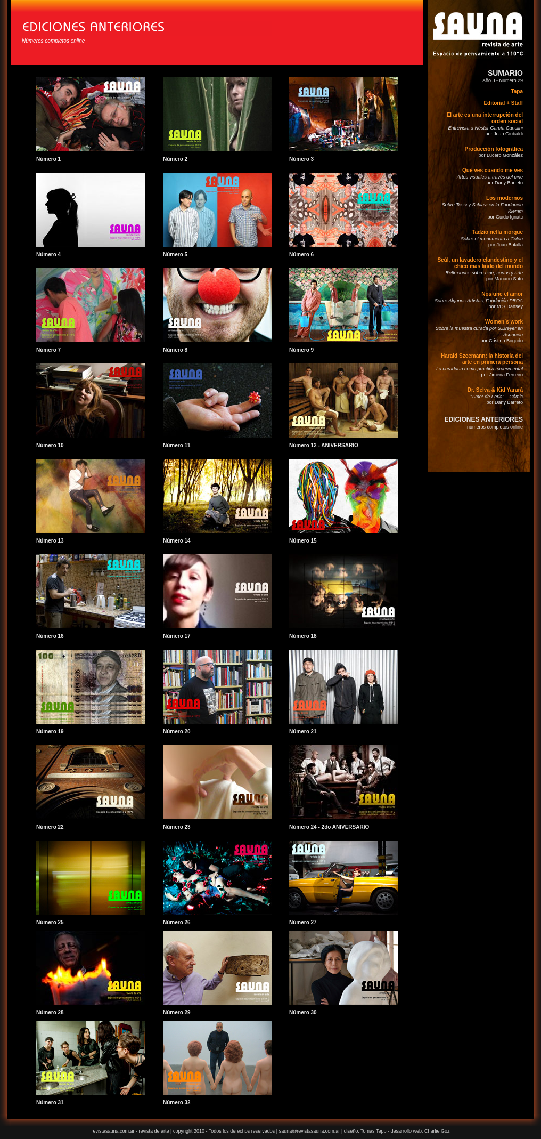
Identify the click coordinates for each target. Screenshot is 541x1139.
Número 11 (177, 445)
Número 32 (177, 1102)
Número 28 (50, 1012)
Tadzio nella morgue (497, 232)
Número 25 (50, 922)
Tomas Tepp (374, 1131)
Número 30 (303, 1012)
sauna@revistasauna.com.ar (309, 1131)
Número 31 (50, 1102)
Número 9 (301, 350)
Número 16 (50, 636)
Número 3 (301, 159)
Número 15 (303, 541)
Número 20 (177, 731)
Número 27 (303, 922)
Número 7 (48, 350)
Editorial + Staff (503, 103)
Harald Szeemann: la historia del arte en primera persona (482, 359)
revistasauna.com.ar (112, 1131)
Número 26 (177, 922)
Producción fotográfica (494, 149)
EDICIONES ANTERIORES (483, 419)
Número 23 (177, 827)
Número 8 (175, 350)
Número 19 (50, 731)
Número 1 (48, 159)
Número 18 (303, 636)
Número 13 (50, 541)
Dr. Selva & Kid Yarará (495, 390)
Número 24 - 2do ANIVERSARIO (329, 827)
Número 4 (48, 254)
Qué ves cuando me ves (492, 170)
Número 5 (175, 254)
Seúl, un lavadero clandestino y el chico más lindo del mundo (480, 263)
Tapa (517, 91)
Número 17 (177, 636)
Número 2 (175, 159)
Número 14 (177, 541)
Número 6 (301, 254)
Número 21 (303, 731)
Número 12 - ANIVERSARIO (323, 445)
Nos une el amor (502, 294)
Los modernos (504, 198)
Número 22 (50, 827)
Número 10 (50, 445)
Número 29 (177, 1012)
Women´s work (504, 322)
